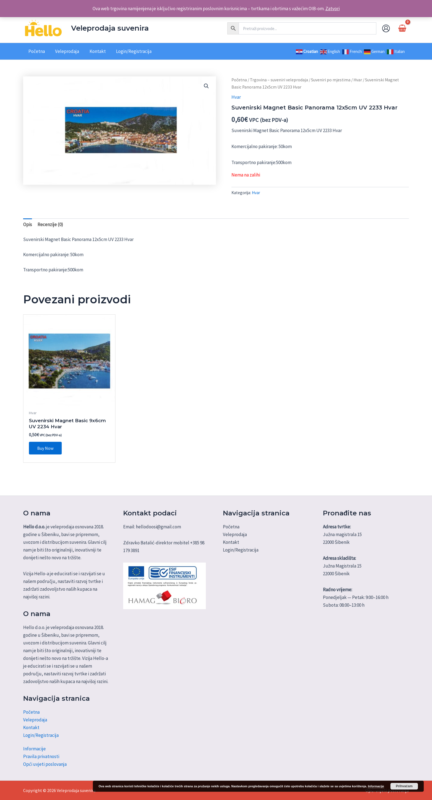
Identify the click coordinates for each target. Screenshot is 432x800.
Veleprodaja (35, 720)
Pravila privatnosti (41, 756)
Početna (239, 79)
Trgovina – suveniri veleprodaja (279, 79)
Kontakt (31, 727)
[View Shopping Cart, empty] (402, 28)
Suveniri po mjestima (330, 79)
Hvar (357, 79)
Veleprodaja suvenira (110, 28)
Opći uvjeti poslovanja (45, 764)
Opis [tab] (27, 224)
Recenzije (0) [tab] (50, 224)
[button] (206, 86)
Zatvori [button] (332, 9)
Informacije (34, 749)
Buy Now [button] (45, 448)
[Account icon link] (386, 28)
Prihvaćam (404, 786)
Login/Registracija (41, 735)
